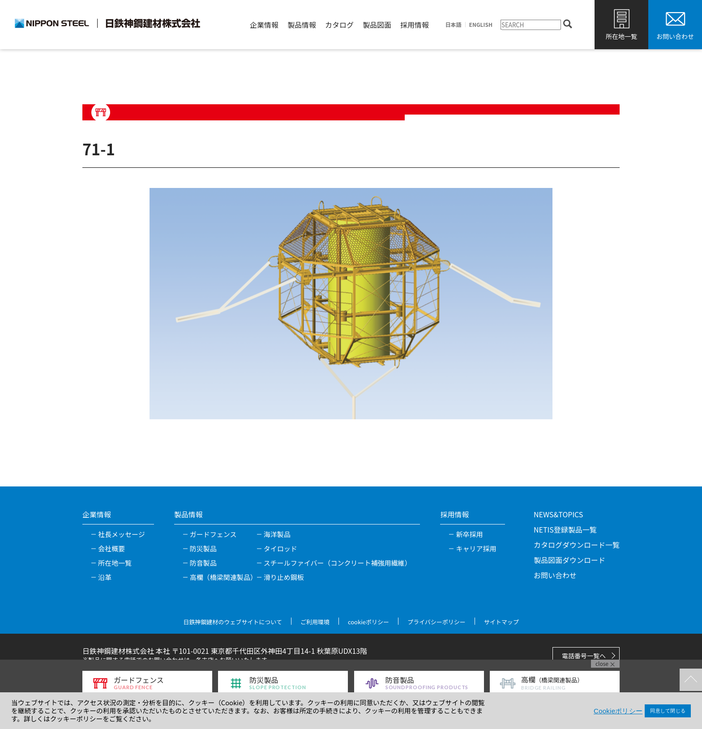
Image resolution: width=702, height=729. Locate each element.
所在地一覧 (621, 36)
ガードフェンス (213, 534)
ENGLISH (480, 24)
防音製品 (203, 562)
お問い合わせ (675, 36)
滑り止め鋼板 (284, 577)
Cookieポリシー (618, 711)
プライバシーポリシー (436, 622)
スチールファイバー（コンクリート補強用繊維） (337, 562)
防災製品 (203, 548)
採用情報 (414, 24)
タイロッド (280, 548)
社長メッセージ (121, 534)
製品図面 (377, 24)
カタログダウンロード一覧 (577, 544)
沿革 (104, 577)
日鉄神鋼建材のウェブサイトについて (232, 622)
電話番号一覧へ (584, 655)
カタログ (339, 24)
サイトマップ (501, 622)
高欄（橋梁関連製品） (223, 577)
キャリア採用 (476, 548)
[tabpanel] (351, 303)
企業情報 (264, 24)
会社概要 (111, 548)
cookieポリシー (368, 622)
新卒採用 (469, 534)
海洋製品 (277, 534)
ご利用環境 (315, 622)
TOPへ (691, 680)
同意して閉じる (667, 710)
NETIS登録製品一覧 (565, 529)
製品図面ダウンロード (569, 559)
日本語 (453, 24)
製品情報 (301, 24)
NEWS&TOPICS (558, 514)
